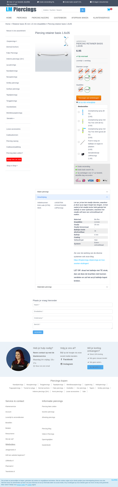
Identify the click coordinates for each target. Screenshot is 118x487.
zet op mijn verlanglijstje (85, 102)
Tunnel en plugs (29, 388)
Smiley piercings (12, 83)
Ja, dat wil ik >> (95, 367)
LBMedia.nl (9, 461)
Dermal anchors (44, 388)
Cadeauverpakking (13, 147)
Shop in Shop (11, 166)
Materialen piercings (44, 287)
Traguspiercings (14, 388)
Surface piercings (13, 89)
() (97, 122)
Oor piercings (81, 388)
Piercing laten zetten (49, 406)
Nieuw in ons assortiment (16, 31)
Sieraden (10, 118)
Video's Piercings (48, 434)
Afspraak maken (80, 18)
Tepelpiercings (11, 95)
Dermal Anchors (12, 47)
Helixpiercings (101, 385)
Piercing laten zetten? (14, 153)
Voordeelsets (11, 107)
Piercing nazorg (40, 18)
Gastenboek (60, 18)
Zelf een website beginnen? (15, 455)
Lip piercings (11, 65)
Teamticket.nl (10, 471)
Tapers (91, 388)
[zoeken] (82, 10)
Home (9, 18)
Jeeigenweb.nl (10, 450)
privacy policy (21, 485)
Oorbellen (70, 388)
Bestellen (8, 423)
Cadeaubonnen (12, 135)
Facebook (66, 359)
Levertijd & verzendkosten (14, 417)
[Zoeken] (61, 10)
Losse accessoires (13, 129)
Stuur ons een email (41, 366)
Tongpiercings (11, 101)
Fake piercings (58, 388)
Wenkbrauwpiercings (14, 113)
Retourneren (9, 434)
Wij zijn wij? (9, 439)
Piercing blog (46, 429)
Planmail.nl (9, 466)
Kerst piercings (57, 391)
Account (8, 412)
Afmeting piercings (48, 417)
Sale (84, 391)
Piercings (22, 18)
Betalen (8, 428)
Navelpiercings (12, 71)
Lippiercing (88, 385)
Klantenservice (101, 18)
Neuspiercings (11, 77)
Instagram (66, 364)
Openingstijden (47, 439)
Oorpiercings (11, 41)
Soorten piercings (48, 412)
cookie (29, 485)
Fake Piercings (12, 53)
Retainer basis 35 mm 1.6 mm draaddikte (29, 24)
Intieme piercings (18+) (15, 59)
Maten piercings (43, 192)
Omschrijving (42, 197)
